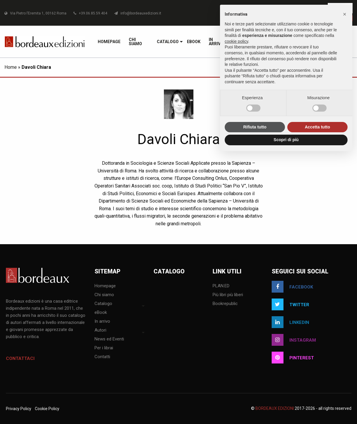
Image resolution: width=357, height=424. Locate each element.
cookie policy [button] (236, 41)
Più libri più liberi (228, 295)
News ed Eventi (109, 339)
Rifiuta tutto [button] (255, 127)
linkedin (290, 322)
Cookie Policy (47, 408)
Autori (100, 330)
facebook (292, 287)
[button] (344, 14)
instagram (294, 340)
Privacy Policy (18, 408)
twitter (290, 304)
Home (10, 67)
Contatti (102, 357)
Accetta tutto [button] (317, 127)
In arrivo (102, 321)
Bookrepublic (225, 303)
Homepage (109, 41)
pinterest (293, 357)
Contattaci (20, 358)
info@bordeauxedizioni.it (137, 13)
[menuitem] (109, 42)
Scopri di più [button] (286, 139)
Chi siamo (135, 41)
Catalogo (168, 41)
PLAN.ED (221, 286)
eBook (193, 41)
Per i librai (103, 348)
